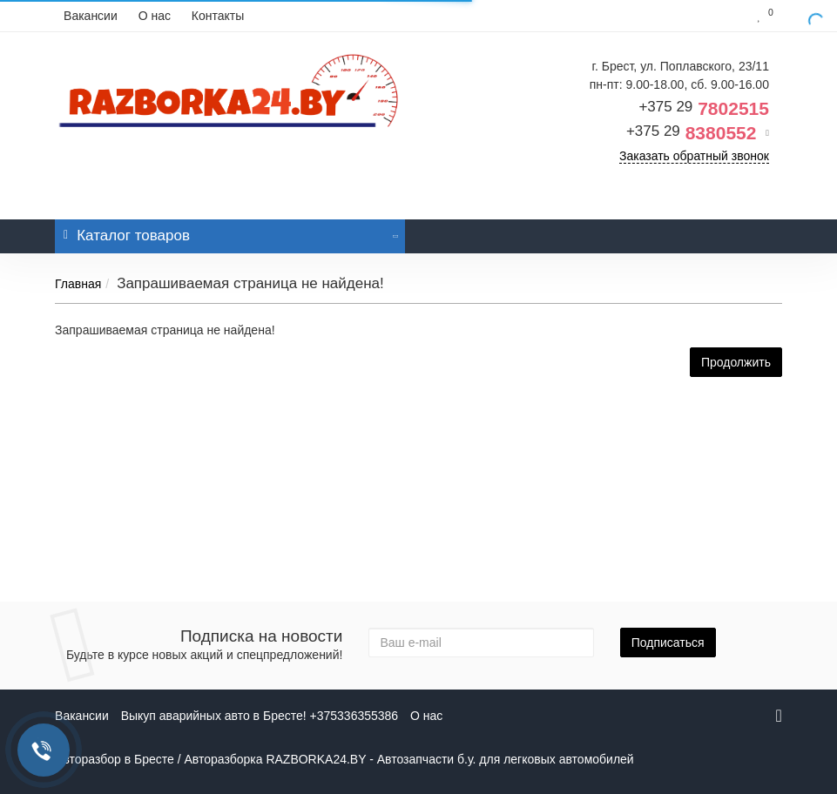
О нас (154, 16)
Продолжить (736, 362)
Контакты (218, 16)
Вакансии (91, 16)
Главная (78, 284)
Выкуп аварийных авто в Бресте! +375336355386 (259, 716)
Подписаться (668, 642)
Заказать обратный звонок (694, 156)
